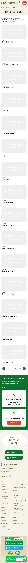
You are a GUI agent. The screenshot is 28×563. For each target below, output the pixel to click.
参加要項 (4, 513)
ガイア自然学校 (20, 500)
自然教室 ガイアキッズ (19, 487)
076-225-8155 (7, 474)
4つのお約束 (5, 497)
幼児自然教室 (19, 498)
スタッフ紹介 (5, 523)
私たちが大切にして (6, 493)
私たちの (4, 485)
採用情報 (4, 526)
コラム (7, 7)
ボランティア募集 (6, 529)
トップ (2, 7)
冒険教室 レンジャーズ (19, 495)
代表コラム (15, 517)
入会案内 (4, 510)
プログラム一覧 (4, 503)
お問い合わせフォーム (18, 523)
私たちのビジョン (6, 489)
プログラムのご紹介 (19, 485)
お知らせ (15, 520)
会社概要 (4, 520)
